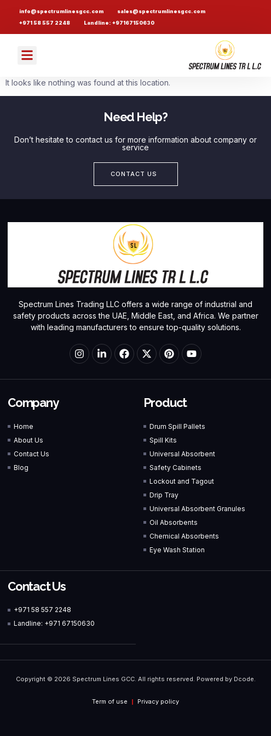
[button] (27, 55)
